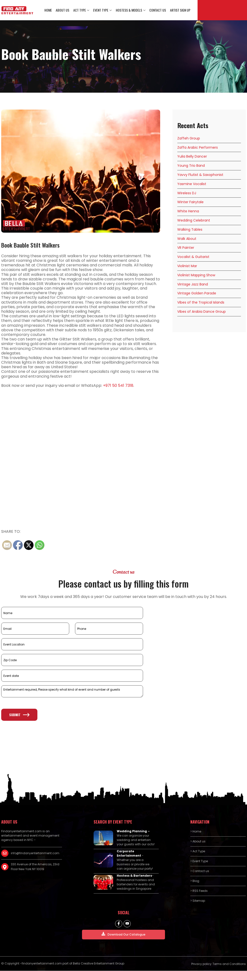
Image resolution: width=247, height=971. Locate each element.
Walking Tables (189, 229)
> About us (198, 842)
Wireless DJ (186, 193)
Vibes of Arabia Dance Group (201, 311)
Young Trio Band (191, 166)
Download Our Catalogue (123, 934)
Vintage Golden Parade (196, 293)
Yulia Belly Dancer (192, 156)
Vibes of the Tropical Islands (200, 302)
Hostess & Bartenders (134, 876)
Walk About (186, 238)
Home (49, 10)
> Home (195, 832)
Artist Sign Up (180, 10)
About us (63, 10)
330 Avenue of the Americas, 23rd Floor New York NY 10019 (35, 867)
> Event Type (199, 862)
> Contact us (199, 871)
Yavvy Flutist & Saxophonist (200, 175)
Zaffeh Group (188, 138)
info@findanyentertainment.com (35, 854)
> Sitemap (197, 901)
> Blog (194, 881)
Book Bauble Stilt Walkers (30, 245)
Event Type (101, 10)
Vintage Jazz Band (192, 284)
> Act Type (197, 852)
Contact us (158, 10)
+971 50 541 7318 (118, 385)
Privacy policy (201, 964)
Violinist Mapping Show (196, 275)
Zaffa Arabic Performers (197, 147)
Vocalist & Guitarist (193, 257)
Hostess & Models (129, 10)
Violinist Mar (187, 266)
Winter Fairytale (190, 202)
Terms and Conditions (229, 964)
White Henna (188, 211)
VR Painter (185, 248)
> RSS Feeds (199, 891)
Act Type (80, 10)
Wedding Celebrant (193, 220)
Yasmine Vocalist (191, 184)
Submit (19, 715)
